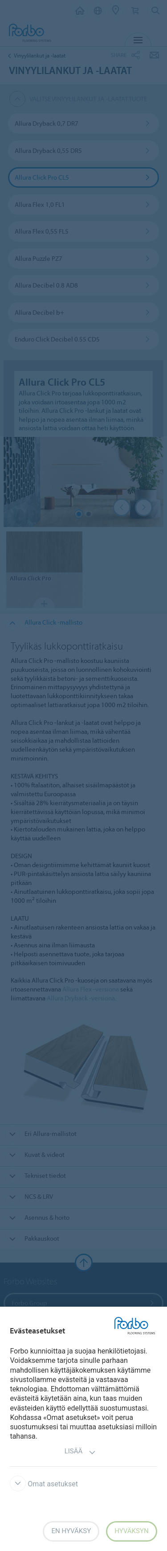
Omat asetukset (44, 1484)
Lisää (80, 1452)
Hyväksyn (131, 1531)
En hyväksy (71, 1531)
